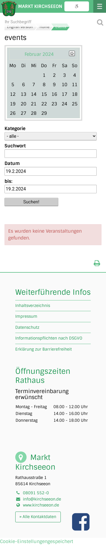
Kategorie (15, 129)
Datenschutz (27, 327)
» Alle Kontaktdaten (38, 516)
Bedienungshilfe (76, 6)
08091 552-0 (36, 492)
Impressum (26, 316)
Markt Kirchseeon (40, 6)
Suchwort (15, 146)
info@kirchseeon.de (42, 499)
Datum (12, 163)
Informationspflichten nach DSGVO (48, 338)
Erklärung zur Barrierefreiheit (43, 349)
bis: (8, 181)
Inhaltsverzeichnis (32, 305)
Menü (99, 6)
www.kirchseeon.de (41, 505)
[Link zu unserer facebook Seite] (81, 527)
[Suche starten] (100, 22)
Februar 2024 (39, 54)
